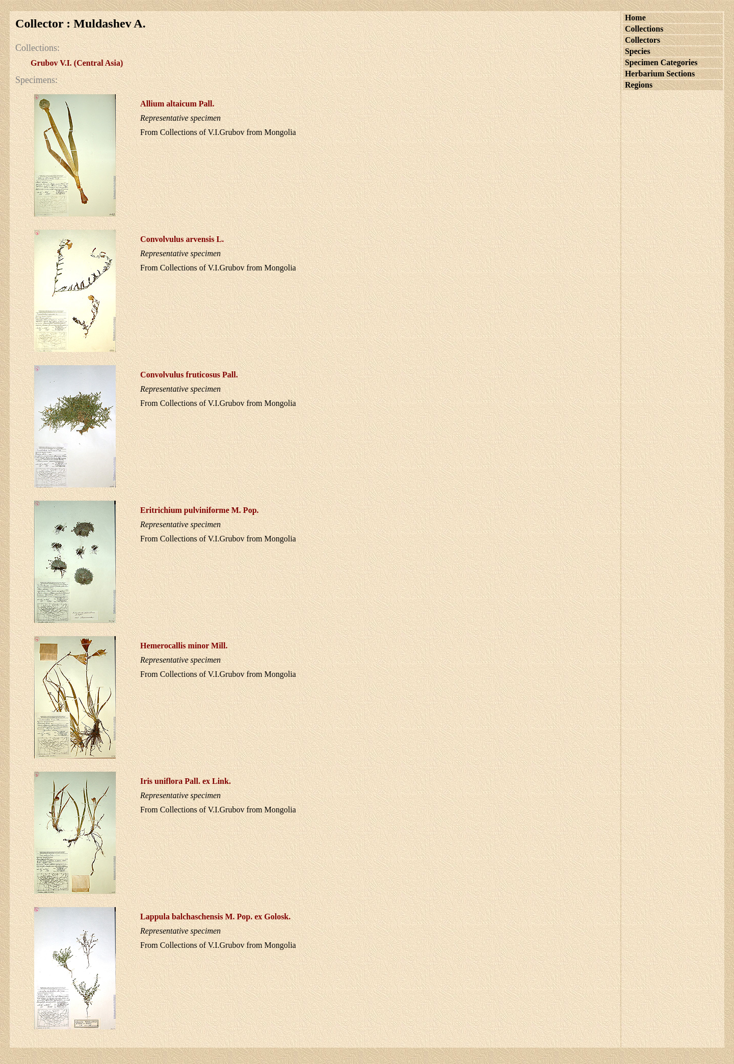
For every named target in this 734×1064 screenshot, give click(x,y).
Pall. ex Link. (185, 781)
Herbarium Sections (660, 73)
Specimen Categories (661, 62)
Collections (644, 28)
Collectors (642, 40)
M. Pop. (199, 510)
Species (637, 51)
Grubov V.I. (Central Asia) (77, 63)
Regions (638, 84)
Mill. (183, 645)
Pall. (177, 103)
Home (635, 17)
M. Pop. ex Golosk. (215, 916)
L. (182, 239)
